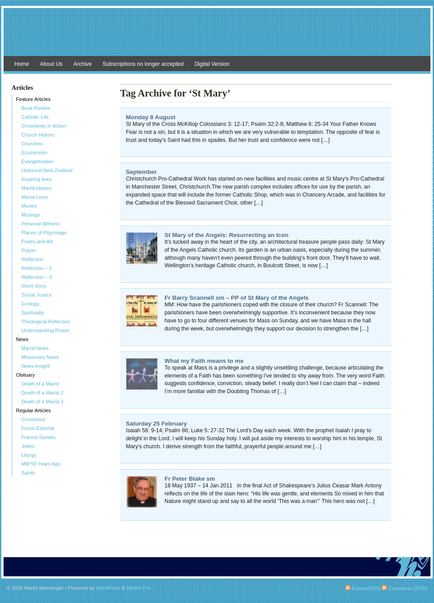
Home (21, 64)
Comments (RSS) (404, 588)
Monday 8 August (150, 117)
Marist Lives (34, 197)
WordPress (108, 588)
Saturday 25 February (156, 423)
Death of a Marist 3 (42, 401)
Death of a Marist (40, 383)
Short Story (33, 286)
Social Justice (36, 294)
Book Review (35, 108)
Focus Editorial (37, 428)
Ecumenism (34, 152)
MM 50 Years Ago (40, 463)
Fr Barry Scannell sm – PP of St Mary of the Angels (237, 297)
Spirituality (32, 312)
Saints (28, 472)
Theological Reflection (45, 321)
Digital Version (211, 64)
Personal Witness (40, 223)
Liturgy (28, 455)
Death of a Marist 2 (42, 392)
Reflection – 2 (36, 268)
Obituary (25, 375)
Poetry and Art (37, 241)
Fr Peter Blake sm (190, 478)
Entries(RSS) (363, 588)
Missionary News (40, 357)
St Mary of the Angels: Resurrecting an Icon (227, 235)
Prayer (28, 250)
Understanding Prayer (45, 330)
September (141, 172)
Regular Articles (33, 410)
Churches (32, 143)
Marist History (36, 188)
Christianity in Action (43, 126)
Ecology (30, 303)
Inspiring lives (36, 179)
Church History (37, 134)
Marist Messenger (217, 36)
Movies (29, 206)
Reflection (32, 259)
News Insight (35, 366)
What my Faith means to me (204, 361)
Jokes (27, 446)
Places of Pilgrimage (44, 232)
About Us (51, 64)
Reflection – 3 (36, 277)
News (22, 339)
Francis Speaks (38, 437)
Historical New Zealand (46, 170)
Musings (30, 214)
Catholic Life (35, 117)
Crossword (33, 419)
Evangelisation (37, 161)
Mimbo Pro (138, 588)
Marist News (35, 348)
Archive (82, 64)
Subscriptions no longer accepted (143, 64)
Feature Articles (33, 99)
